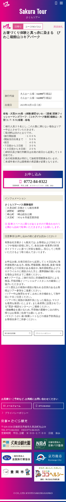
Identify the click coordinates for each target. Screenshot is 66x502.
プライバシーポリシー (14, 415)
